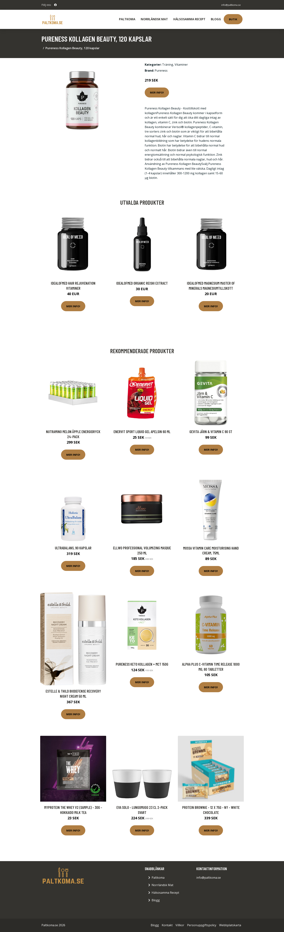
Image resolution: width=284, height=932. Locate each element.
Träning (167, 65)
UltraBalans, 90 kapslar (73, 548)
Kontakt (167, 925)
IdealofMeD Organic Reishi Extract (142, 283)
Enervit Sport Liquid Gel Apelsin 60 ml (142, 431)
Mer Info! (157, 92)
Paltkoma (127, 19)
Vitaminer (181, 65)
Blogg (216, 19)
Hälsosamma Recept (189, 19)
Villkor (180, 925)
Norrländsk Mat (154, 19)
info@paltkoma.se (229, 5)
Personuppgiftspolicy (201, 925)
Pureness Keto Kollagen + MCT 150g (142, 664)
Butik (233, 19)
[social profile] (55, 4)
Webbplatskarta (230, 925)
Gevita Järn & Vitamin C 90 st (210, 431)
